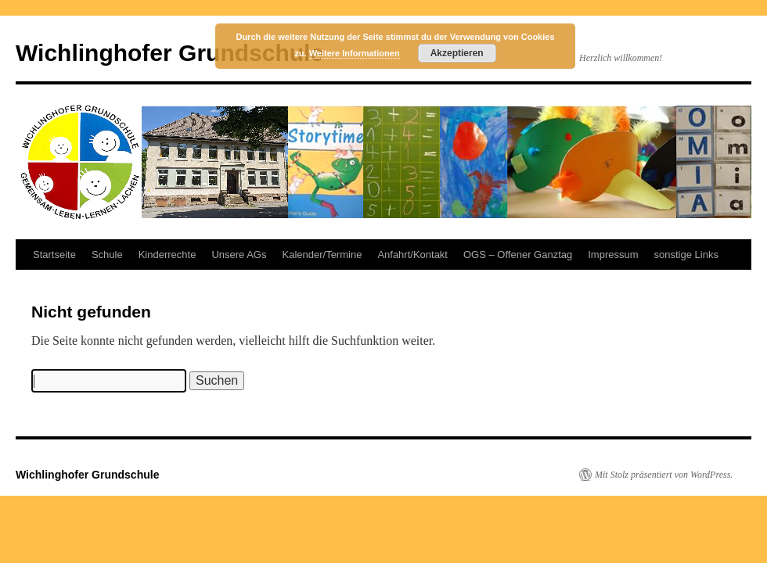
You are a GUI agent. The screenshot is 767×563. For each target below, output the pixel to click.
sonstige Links (686, 254)
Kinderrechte (167, 254)
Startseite (54, 254)
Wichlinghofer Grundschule (169, 53)
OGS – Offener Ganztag (517, 254)
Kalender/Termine (322, 254)
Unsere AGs (238, 254)
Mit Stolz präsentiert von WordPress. (664, 474)
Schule (107, 254)
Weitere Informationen (354, 53)
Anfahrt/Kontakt (412, 254)
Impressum (613, 254)
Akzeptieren (457, 53)
